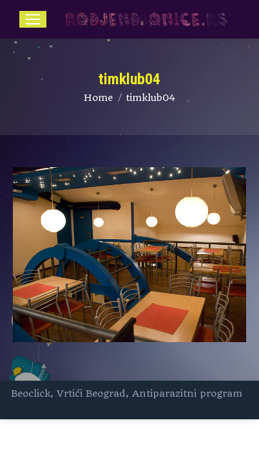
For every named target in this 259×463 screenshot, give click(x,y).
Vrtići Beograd (91, 393)
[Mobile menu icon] (32, 19)
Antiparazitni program (187, 393)
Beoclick (30, 393)
